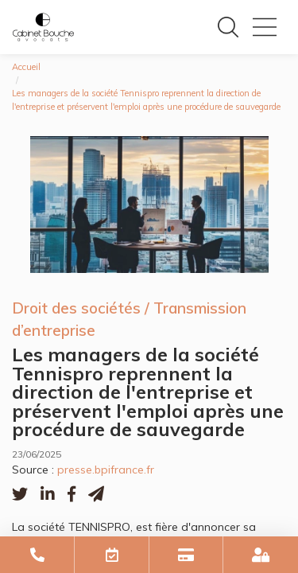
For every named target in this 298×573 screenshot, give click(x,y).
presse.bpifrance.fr (105, 469)
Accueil (26, 66)
